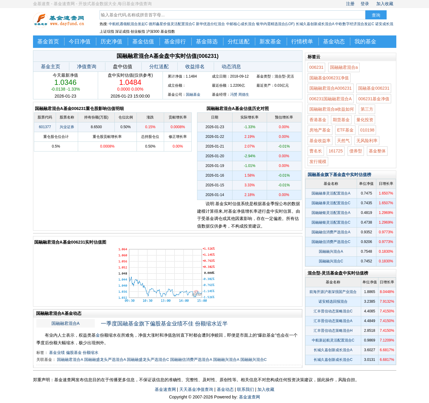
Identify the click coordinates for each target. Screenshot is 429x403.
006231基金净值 (373, 98)
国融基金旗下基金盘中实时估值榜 (339, 174)
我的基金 (365, 41)
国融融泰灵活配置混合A (331, 193)
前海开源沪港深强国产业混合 (333, 292)
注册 (350, 3)
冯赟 (233, 94)
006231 (316, 67)
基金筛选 (207, 41)
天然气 (343, 140)
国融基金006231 (373, 88)
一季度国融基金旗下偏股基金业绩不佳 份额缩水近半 (164, 324)
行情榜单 (302, 41)
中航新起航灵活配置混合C (333, 340)
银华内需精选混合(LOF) (275, 24)
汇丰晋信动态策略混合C (333, 311)
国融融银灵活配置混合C (331, 222)
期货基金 (341, 119)
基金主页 (50, 66)
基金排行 (175, 41)
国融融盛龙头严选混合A (105, 359)
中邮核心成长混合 (240, 24)
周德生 (243, 94)
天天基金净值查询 (196, 389)
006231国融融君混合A (330, 98)
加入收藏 (384, 3)
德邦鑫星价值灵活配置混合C (172, 24)
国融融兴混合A (226, 359)
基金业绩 (57, 352)
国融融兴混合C (253, 359)
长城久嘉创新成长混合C (333, 360)
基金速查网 (165, 389)
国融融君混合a (344, 67)
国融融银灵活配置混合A (331, 213)
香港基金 (317, 119)
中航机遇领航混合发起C (128, 24)
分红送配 (238, 41)
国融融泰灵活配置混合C (331, 203)
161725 (335, 150)
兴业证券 (67, 127)
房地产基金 (320, 130)
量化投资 (364, 119)
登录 (365, 3)
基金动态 (334, 41)
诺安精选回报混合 (333, 301)
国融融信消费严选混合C (331, 242)
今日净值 (80, 41)
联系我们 (245, 389)
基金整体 (377, 150)
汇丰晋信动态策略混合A (333, 321)
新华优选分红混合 (210, 24)
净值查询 (86, 66)
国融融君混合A (65, 323)
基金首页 (48, 41)
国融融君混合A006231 (330, 88)
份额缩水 (90, 352)
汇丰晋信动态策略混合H (333, 330)
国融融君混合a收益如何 (331, 109)
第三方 (367, 109)
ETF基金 (345, 130)
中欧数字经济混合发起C (354, 24)
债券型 (355, 150)
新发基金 (270, 41)
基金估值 (143, 41)
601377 (45, 127)
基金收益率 (320, 140)
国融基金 (193, 94)
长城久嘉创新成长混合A (315, 24)
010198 (367, 130)
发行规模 (317, 161)
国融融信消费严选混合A (191, 359)
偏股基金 (74, 352)
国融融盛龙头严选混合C (148, 359)
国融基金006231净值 (329, 77)
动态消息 (231, 66)
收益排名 (195, 66)
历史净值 (111, 41)
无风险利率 (367, 140)
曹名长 (315, 150)
